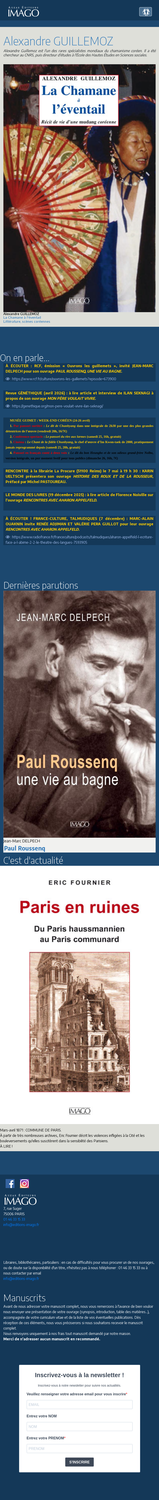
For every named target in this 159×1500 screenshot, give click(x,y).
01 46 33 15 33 (14, 1219)
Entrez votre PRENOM (45, 1438)
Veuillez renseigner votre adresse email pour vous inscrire (76, 1394)
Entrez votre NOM (42, 1416)
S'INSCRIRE (79, 1462)
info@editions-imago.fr (21, 1224)
